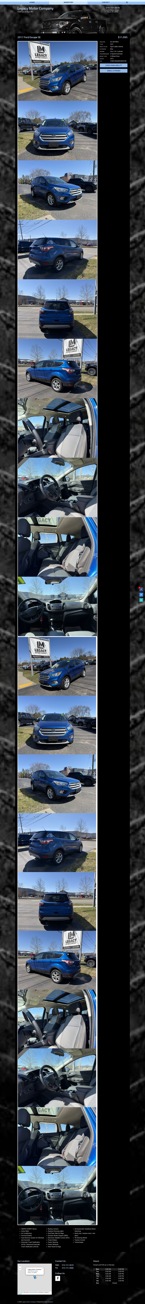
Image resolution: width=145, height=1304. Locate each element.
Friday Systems (48, 1302)
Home (32, 2)
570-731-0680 (67, 1267)
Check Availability (113, 65)
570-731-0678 (112, 7)
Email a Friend (113, 70)
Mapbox (20, 1293)
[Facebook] (57, 1278)
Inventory (68, 2)
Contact (106, 2)
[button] (35, 1277)
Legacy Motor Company (35, 8)
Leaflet (20, 1292)
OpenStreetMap (34, 1292)
